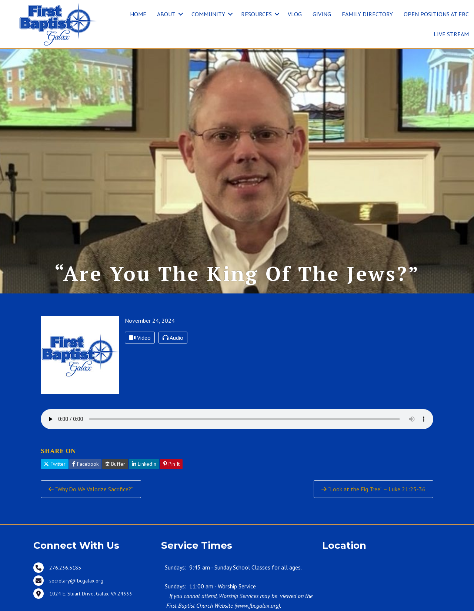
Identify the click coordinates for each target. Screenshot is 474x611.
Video (140, 337)
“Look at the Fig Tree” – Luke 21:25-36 (373, 489)
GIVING (322, 14)
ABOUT (166, 14)
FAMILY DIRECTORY (367, 14)
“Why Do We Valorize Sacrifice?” (91, 489)
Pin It (171, 464)
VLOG (295, 14)
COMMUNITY (208, 14)
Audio (173, 337)
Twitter (55, 464)
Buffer (115, 464)
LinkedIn (144, 464)
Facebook (85, 464)
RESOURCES (256, 14)
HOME (138, 14)
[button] (181, 14)
